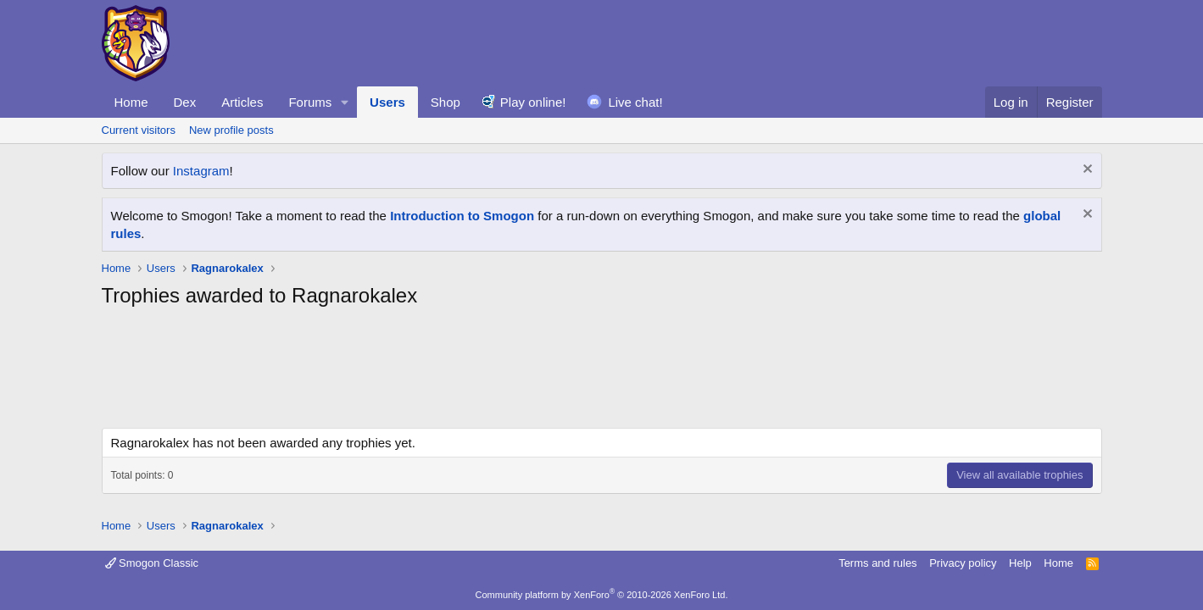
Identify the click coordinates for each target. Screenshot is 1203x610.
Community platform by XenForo (602, 595)
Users (387, 102)
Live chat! (635, 102)
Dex (185, 102)
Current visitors (138, 130)
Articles (242, 102)
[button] (345, 102)
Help (1020, 563)
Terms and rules (877, 563)
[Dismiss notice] (1085, 171)
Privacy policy (962, 563)
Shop (445, 102)
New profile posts (231, 130)
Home (131, 102)
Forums (309, 102)
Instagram (201, 171)
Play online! (533, 102)
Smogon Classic (152, 563)
